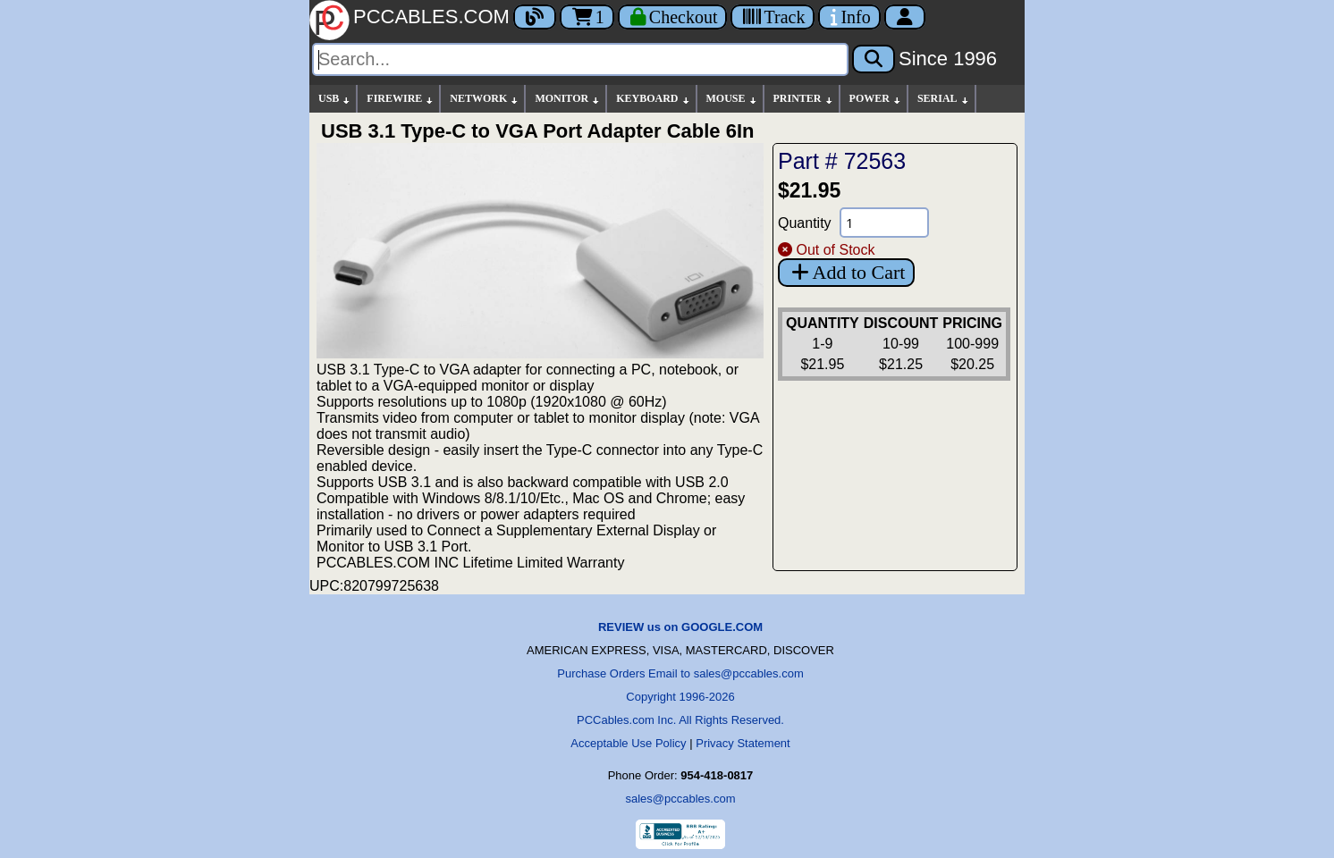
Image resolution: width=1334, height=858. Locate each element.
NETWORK (484, 98)
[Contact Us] (849, 16)
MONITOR (568, 98)
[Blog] (534, 16)
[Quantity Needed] (884, 222)
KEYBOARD (653, 98)
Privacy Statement (743, 743)
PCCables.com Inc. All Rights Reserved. (680, 720)
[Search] (580, 59)
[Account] (904, 16)
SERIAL (943, 98)
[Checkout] (673, 16)
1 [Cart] (587, 17)
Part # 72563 (842, 160)
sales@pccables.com (680, 798)
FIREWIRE (401, 98)
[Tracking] (772, 16)
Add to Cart (846, 272)
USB (334, 98)
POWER (875, 98)
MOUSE (732, 98)
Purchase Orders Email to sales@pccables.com (680, 673)
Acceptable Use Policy (628, 743)
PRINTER (803, 98)
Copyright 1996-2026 (680, 696)
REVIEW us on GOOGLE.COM (680, 627)
